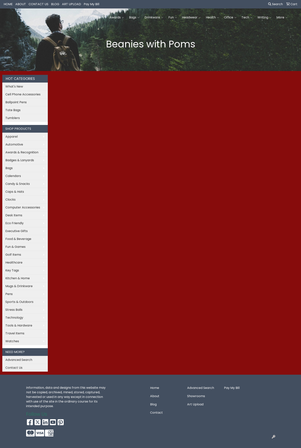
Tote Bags (13, 110)
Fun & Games (15, 247)
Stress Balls (13, 309)
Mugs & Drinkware (19, 286)
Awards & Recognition (21, 152)
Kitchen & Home (17, 278)
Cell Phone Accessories (23, 94)
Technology (14, 317)
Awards (116, 17)
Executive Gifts (16, 231)
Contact (156, 412)
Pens (9, 294)
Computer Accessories (22, 207)
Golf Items (13, 254)
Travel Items (14, 333)
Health (212, 17)
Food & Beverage (18, 239)
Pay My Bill (91, 4)
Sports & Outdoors (19, 302)
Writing (264, 17)
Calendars (13, 176)
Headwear (191, 17)
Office (230, 17)
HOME (8, 4)
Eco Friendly (14, 223)
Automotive (14, 144)
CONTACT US (38, 4)
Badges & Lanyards (19, 160)
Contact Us (13, 367)
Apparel (96, 17)
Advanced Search (18, 360)
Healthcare (13, 262)
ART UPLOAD (71, 4)
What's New (14, 86)
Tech (246, 17)
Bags (134, 17)
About (154, 396)
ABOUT (20, 4)
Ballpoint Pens (16, 102)
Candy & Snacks (17, 184)
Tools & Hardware (18, 325)
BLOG (55, 4)
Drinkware (154, 17)
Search (275, 4)
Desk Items (13, 215)
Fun (172, 17)
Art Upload (195, 404)
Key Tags (12, 270)
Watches (12, 341)
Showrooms (196, 396)
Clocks (10, 199)
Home (154, 388)
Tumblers (12, 118)
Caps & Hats (14, 191)
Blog (153, 404)
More (282, 17)
